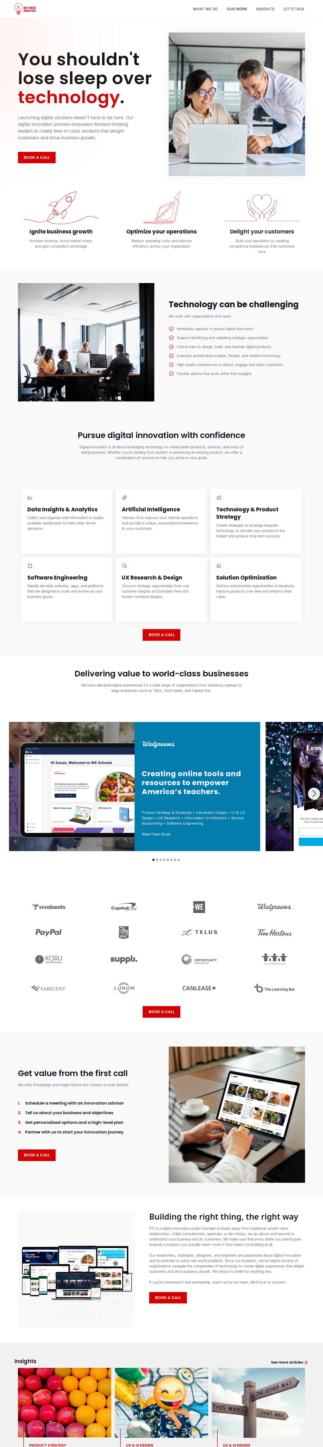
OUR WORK (237, 9)
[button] (314, 793)
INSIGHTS (265, 9)
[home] (25, 9)
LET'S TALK (293, 9)
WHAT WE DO (205, 9)
